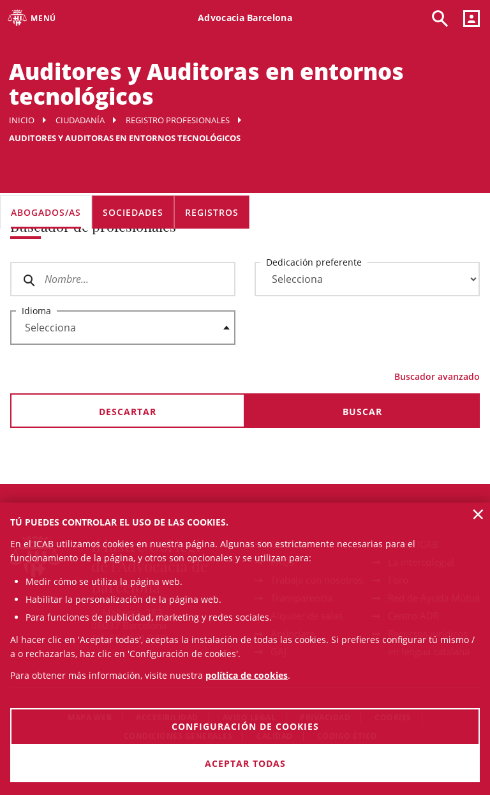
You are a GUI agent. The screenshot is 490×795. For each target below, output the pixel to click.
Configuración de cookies (245, 726)
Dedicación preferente (314, 262)
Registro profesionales (178, 120)
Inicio (21, 120)
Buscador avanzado (437, 376)
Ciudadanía (80, 120)
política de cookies (246, 675)
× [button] (478, 514)
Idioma (36, 311)
